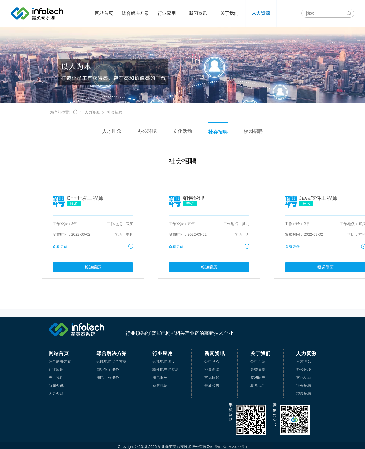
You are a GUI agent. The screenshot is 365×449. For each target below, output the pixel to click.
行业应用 (167, 13)
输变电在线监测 (165, 369)
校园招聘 (253, 131)
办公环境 (147, 131)
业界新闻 (211, 369)
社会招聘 (114, 112)
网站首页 (104, 13)
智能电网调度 (163, 361)
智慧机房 (159, 385)
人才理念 (111, 131)
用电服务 (159, 377)
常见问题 (211, 377)
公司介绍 (257, 361)
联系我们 (257, 385)
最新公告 (211, 385)
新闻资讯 (198, 13)
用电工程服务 (107, 377)
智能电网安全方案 (111, 361)
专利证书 (257, 377)
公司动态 (211, 361)
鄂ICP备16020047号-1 (231, 447)
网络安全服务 (107, 369)
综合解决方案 (135, 13)
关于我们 (229, 13)
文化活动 (182, 131)
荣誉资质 (257, 369)
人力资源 (261, 13)
